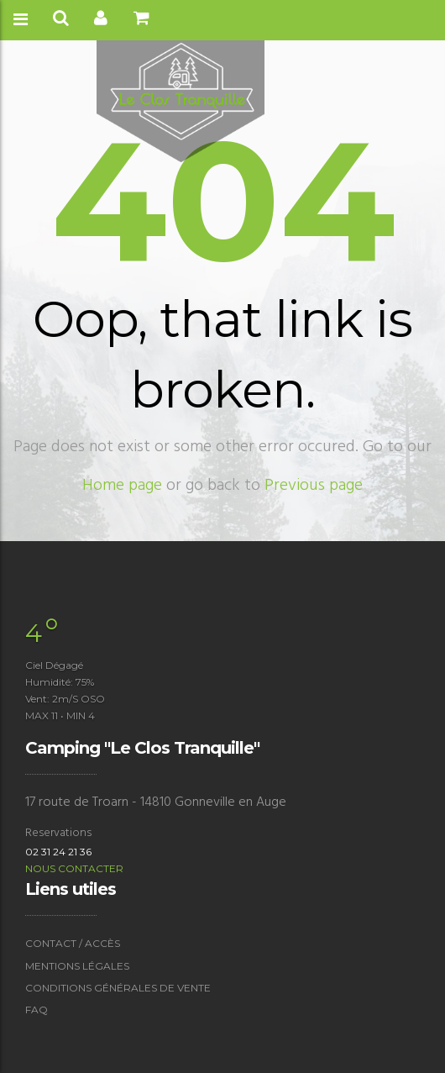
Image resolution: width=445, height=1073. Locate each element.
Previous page (313, 485)
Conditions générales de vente (118, 987)
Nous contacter (74, 868)
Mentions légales (77, 966)
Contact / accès (72, 943)
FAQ (36, 1009)
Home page (122, 485)
